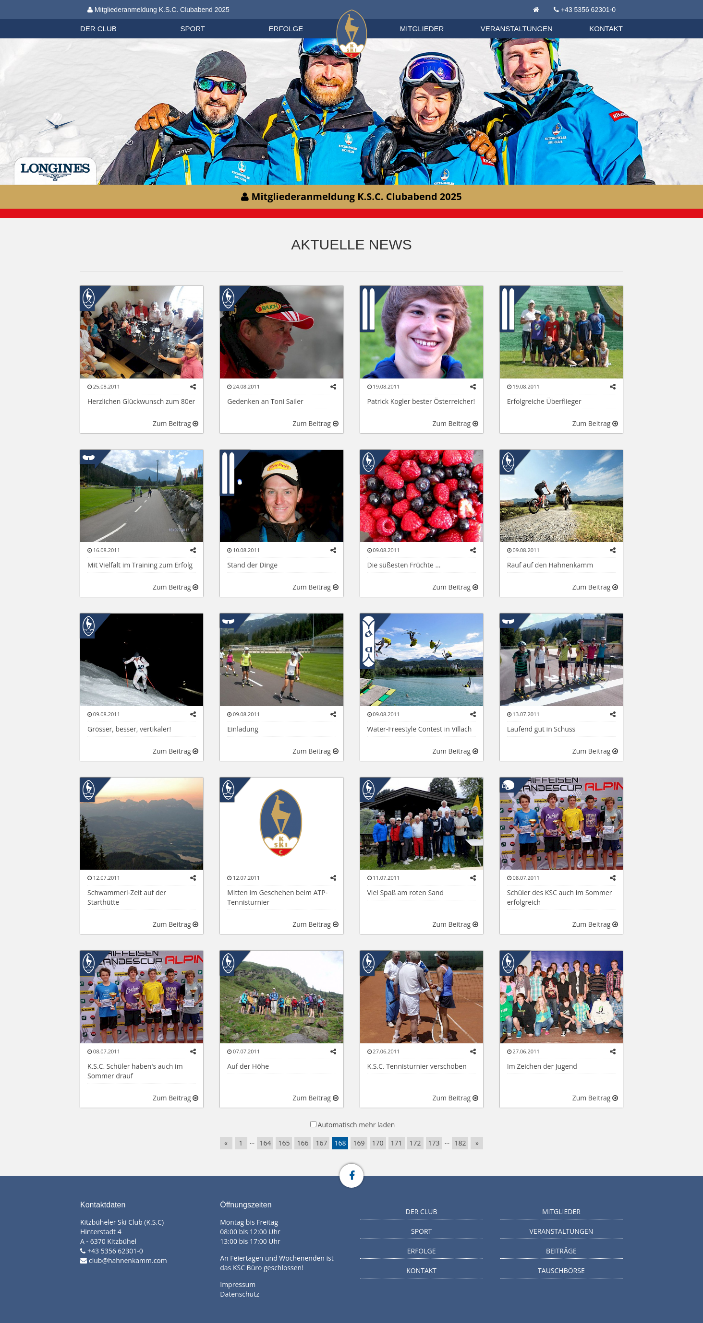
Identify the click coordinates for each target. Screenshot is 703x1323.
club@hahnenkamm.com (128, 1260)
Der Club (98, 28)
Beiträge (561, 1250)
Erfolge (286, 28)
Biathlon (107, 18)
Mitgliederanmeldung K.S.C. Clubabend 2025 (158, 9)
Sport (193, 28)
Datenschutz (239, 1294)
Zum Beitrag (175, 423)
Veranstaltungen (517, 28)
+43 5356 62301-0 (588, 9)
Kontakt (606, 28)
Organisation (107, 19)
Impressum (237, 1284)
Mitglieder (422, 28)
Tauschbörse (561, 1270)
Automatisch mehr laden (356, 1124)
